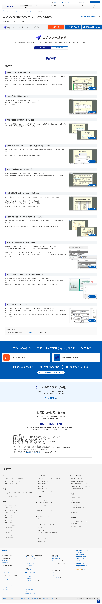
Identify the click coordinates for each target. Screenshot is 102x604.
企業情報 (80, 561)
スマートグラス (29, 578)
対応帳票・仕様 (59, 48)
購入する (56, 27)
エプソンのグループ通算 (10, 532)
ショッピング (81, 558)
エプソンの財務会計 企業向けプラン (12, 481)
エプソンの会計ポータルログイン (79, 521)
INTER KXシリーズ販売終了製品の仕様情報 (47, 532)
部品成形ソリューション (57, 560)
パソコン (27, 582)
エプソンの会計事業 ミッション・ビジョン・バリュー (82, 483)
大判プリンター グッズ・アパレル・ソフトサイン (35, 558)
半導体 (53, 572)
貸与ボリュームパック (42, 518)
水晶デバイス (54, 575)
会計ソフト (8, 469)
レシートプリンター (5, 587)
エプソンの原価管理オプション (44, 500)
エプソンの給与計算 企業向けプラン (12, 496)
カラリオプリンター (6, 567)
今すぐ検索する (51, 398)
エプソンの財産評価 (9, 522)
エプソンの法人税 (8, 507)
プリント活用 (81, 554)
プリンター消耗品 (29, 569)
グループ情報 (48, 2)
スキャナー (28, 584)
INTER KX (40, 527)
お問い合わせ (56, 2)
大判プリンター (5, 582)
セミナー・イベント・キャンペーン (71, 2)
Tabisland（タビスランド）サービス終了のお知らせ (82, 486)
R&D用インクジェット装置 (57, 567)
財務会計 (5, 475)
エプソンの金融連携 (42, 483)
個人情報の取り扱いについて (34, 598)
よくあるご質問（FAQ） (77, 488)
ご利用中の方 (73, 517)
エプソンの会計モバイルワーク (44, 488)
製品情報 (5, 550)
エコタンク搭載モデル (6, 572)
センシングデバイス (56, 577)
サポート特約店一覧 (75, 502)
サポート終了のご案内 (76, 526)
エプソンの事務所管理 (9, 535)
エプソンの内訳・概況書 (10, 512)
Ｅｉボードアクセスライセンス (44, 516)
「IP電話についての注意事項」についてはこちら (30, 452)
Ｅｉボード (40, 514)
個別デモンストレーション (91, 27)
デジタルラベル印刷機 (30, 563)
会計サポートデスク (42, 541)
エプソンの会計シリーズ (18, 16)
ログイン (83, 2)
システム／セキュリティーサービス (45, 524)
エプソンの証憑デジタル (43, 481)
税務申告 (5, 501)
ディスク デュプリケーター (31, 587)
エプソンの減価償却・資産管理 (11, 510)
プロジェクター (29, 576)
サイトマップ (5, 598)
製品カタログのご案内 (25, 367)
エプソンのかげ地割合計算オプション (46, 502)
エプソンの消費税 (8, 527)
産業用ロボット (55, 556)
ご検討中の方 (73, 494)
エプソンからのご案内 (75, 475)
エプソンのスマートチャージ (7, 577)
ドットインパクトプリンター (7, 585)
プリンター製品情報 (31, 572)
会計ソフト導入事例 (75, 510)
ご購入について (74, 500)
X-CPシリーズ (41, 530)
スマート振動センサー (56, 558)
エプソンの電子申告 (9, 537)
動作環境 (36, 27)
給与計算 (5, 489)
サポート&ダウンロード (83, 556)
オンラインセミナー (75, 505)
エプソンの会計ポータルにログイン (89, 16)
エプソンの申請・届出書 (10, 525)
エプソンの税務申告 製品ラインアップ (13, 505)
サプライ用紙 (74, 523)
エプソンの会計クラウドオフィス (45, 491)
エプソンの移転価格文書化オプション (46, 505)
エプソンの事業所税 (9, 530)
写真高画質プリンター (6, 562)
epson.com (53, 598)
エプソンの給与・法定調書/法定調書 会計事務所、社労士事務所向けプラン (18, 493)
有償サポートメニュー (41, 538)
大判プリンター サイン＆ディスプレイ (33, 556)
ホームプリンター (5, 560)
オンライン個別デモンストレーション (79, 507)
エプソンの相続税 (8, 517)
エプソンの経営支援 (42, 486)
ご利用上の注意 (22, 598)
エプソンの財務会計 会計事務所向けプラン (14, 478)
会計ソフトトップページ (76, 478)
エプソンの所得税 (8, 515)
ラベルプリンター (5, 589)
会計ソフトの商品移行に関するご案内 (79, 481)
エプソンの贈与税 (8, 520)
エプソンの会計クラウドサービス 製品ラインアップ (49, 478)
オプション (39, 496)
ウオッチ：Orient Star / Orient (31, 580)
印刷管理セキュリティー (30, 593)
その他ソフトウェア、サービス (44, 510)
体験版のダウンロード (76, 497)
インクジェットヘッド (56, 565)
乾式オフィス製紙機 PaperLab (31, 589)
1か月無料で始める (73, 27)
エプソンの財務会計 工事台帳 (11, 483)
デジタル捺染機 (29, 565)
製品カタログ (74, 512)
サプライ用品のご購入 (51, 367)
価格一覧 (29, 27)
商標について (33, 332)
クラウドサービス (40, 475)
